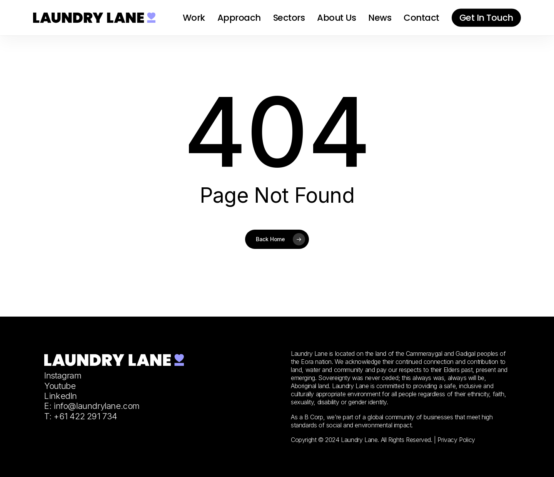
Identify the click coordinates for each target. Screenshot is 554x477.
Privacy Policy (456, 440)
